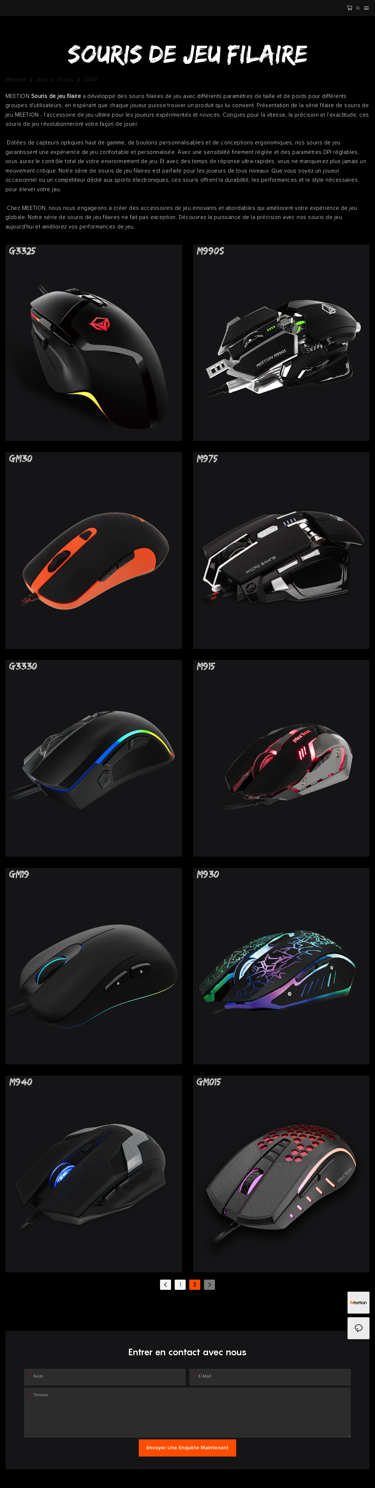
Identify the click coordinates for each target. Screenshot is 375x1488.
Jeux (42, 79)
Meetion (15, 79)
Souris (65, 79)
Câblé (90, 79)
